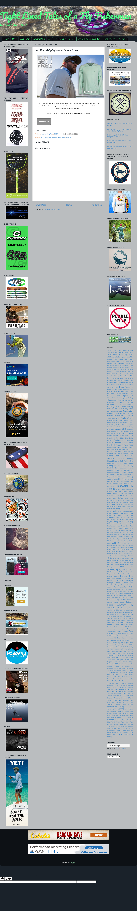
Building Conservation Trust (125, 389)
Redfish (120, 580)
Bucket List (110, 389)
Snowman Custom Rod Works (123, 625)
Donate (121, 431)
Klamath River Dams (126, 524)
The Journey (126, 676)
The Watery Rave (117, 687)
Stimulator (110, 638)
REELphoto (110, 587)
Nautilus (126, 549)
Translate (121, 748)
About (14, 39)
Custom (110, 415)
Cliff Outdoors (128, 404)
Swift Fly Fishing (112, 651)
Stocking (117, 638)
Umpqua (117, 704)
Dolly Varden (115, 431)
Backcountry (129, 363)
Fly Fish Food (125, 470)
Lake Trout (129, 526)
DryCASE (110, 435)
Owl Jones (125, 558)
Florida (120, 468)
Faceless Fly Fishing (122, 445)
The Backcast (125, 666)
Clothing (54, 137)
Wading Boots (123, 713)
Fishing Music (115, 458)
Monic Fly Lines (128, 543)
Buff (116, 389)
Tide (120, 693)
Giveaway (118, 496)
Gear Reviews (39, 39)
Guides (113, 502)
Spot (119, 633)
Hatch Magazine (121, 506)
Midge (131, 541)
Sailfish (123, 600)
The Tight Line (118, 685)
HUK (117, 513)
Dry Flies (129, 433)
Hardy (109, 506)
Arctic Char (129, 361)
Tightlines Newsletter (113, 695)
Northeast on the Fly (113, 554)
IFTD (131, 513)
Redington (129, 580)
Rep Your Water (119, 587)
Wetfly (113, 722)
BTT (132, 387)
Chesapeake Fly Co (125, 402)
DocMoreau (130, 429)
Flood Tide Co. (112, 468)
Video (127, 711)
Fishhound (125, 453)
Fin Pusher (118, 451)
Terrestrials (111, 664)
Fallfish (131, 445)
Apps (121, 359)
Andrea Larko (116, 357)
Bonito (131, 383)
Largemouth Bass (121, 528)
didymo (131, 425)
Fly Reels (117, 477)
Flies (115, 466)
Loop (131, 536)
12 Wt (109, 350)
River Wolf (123, 593)
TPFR (124, 698)
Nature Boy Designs (115, 549)
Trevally (110, 700)
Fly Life (109, 474)
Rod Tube (127, 595)
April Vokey (129, 359)
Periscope (110, 567)
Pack (131, 558)
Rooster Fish (123, 597)
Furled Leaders (126, 489)
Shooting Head (111, 616)
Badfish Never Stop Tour (119, 369)
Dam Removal (112, 420)
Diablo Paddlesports (121, 424)
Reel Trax (130, 585)
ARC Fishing (120, 361)
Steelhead (111, 636)
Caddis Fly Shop (118, 391)
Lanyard (109, 528)
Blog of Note (118, 378)
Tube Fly (125, 702)
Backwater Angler (113, 365)
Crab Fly (130, 413)
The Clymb (129, 668)
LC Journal (116, 530)
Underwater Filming (115, 707)
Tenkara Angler (127, 662)
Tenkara (118, 662)
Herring (117, 509)
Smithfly (122, 622)
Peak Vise (120, 564)
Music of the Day (123, 545)
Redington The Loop (120, 585)
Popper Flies (112, 574)
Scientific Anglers (121, 612)
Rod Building (111, 595)
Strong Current (120, 644)
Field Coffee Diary (127, 449)
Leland (131, 532)
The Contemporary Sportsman (116, 670)
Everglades (125, 442)
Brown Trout (124, 387)
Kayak (131, 519)
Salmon (130, 600)
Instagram (111, 517)
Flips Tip (130, 466)
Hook (120, 511)
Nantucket (129, 547)
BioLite (127, 376)
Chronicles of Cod (114, 404)
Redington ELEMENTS (114, 583)
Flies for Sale (122, 466)
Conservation (127, 411)
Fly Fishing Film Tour (126, 472)
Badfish (122, 367)
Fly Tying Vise (118, 481)
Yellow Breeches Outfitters (120, 732)
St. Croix (130, 633)
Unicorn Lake (129, 707)
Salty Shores (129, 608)
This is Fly (117, 691)
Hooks (131, 511)
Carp (127, 391)
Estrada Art (117, 443)
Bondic (119, 382)
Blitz (131, 376)
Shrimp (109, 618)
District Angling (129, 427)
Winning (130, 726)
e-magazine (119, 438)
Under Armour (127, 704)
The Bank (122, 668)
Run (114, 600)
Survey (127, 649)
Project (125, 574)
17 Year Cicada (116, 350)
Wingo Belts (124, 726)
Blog (109, 378)
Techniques (119, 660)
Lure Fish (110, 538)
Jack (124, 517)
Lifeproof (110, 534)
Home (6, 39)
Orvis (109, 558)
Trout (115, 700)
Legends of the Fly (120, 532)
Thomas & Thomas (127, 691)
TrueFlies (118, 702)
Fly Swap (115, 479)
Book (109, 385)
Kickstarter (111, 524)
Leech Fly (124, 530)
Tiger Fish (130, 693)
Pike (111, 572)
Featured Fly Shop (116, 449)
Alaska (131, 352)
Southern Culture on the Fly (117, 627)
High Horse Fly (124, 508)
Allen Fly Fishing (45, 137)
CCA (131, 396)
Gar (120, 491)
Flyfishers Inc (128, 481)
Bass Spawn (111, 374)
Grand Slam (129, 498)
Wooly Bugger (112, 728)
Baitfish (130, 369)
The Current (129, 670)
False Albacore (122, 447)
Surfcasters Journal (113, 649)
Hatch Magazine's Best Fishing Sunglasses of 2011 (117, 136)
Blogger (72, 862)
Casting (125, 393)
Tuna (131, 702)
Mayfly (115, 541)
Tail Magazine (112, 655)
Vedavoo (121, 711)
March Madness (128, 539)
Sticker (131, 636)
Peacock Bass (112, 564)
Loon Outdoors (124, 536)
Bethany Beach (119, 376)
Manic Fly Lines (117, 538)
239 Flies (124, 350)
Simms (124, 618)
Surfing (121, 649)
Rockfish (130, 593)
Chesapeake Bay (114, 400)
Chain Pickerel (112, 398)
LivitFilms (110, 536)
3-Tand (130, 350)
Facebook (111, 445)
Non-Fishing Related (114, 552)
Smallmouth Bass (113, 622)
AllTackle (130, 355)
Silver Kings (117, 618)
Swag (131, 649)
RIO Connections (115, 589)
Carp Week (25, 39)
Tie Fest (124, 693)
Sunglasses (111, 647)
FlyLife (109, 483)
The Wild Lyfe (112, 689)
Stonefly (124, 638)
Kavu (126, 519)
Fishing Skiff (118, 461)
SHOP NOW (44, 121)
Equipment (118, 440)
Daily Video (127, 418)
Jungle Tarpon (120, 519)
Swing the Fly (122, 651)
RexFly (131, 587)
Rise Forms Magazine (127, 589)
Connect (122, 39)
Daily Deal (61, 137)
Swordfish (130, 651)
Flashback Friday (121, 463)
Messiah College (123, 541)
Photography (114, 569)
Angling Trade (112, 359)
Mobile (109, 543)
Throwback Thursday (113, 693)
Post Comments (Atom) (52, 209)
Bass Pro (130, 372)
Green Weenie (118, 500)
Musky (131, 545)
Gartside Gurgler (127, 491)
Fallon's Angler (111, 447)
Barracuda (123, 372)
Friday (118, 489)
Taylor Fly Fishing (127, 657)
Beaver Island (128, 374)
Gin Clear (124, 493)
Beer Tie (110, 376)
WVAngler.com (111, 730)
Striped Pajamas (118, 642)
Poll (120, 572)
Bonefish (124, 383)
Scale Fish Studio (124, 610)
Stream (131, 638)
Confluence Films (116, 411)
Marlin (109, 541)
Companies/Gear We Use (88, 39)
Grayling (110, 500)
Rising (120, 591)
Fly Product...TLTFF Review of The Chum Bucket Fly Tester (119, 130)
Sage (118, 600)
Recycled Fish (128, 578)
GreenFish (126, 500)
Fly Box (117, 470)
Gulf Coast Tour (120, 502)
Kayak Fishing (112, 522)
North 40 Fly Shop (127, 551)
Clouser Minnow (120, 407)
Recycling (110, 580)
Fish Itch (113, 453)
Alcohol (109, 355)
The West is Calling (127, 687)
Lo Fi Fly (116, 536)
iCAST (127, 513)
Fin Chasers (111, 451)
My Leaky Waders (120, 547)
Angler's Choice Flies (126, 357)
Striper (126, 642)
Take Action (120, 655)
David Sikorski (129, 420)
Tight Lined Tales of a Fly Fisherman (66, 15)
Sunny (118, 647)
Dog (108, 431)
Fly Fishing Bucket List (65, 39)
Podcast (116, 572)
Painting (110, 560)
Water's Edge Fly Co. (114, 715)
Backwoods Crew (126, 365)
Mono (109, 545)
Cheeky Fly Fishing (126, 398)
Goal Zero (126, 496)
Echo (126, 438)
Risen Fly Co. (112, 591)
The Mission (121, 679)
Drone (123, 433)
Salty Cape (120, 608)
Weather (130, 717)
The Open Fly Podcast (119, 681)
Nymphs (130, 556)
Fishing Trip (128, 461)
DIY (49, 39)
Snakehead (129, 622)
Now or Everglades (125, 553)
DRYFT (115, 436)
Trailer (130, 698)
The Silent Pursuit (118, 683)
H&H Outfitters (117, 504)
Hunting (122, 513)
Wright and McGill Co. (125, 728)
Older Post (97, 205)
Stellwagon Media (122, 636)
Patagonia (129, 560)
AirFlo (126, 352)
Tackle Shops (111, 653)
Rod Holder (120, 595)
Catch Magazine (123, 396)
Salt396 (122, 602)
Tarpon (118, 657)
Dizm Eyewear (116, 429)
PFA (132, 567)
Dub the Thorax (124, 436)
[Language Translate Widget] (118, 745)
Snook (109, 625)
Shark (131, 614)
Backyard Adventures (113, 367)
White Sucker (118, 724)
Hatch (114, 506)
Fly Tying (122, 479)
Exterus (68, 137)
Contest (110, 413)
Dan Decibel (121, 420)
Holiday (115, 511)
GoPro (120, 498)
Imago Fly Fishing (114, 515)
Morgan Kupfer (47, 134)
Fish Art (124, 451)
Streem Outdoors (121, 640)
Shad (127, 614)
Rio (108, 589)
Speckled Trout (123, 631)
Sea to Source (115, 614)
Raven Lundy (111, 578)
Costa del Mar (120, 413)
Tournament (118, 698)
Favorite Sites (109, 39)
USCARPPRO (119, 709)
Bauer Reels (119, 374)
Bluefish (114, 383)
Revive (126, 587)
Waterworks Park (127, 715)
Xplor (118, 730)
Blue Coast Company (120, 380)
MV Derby (110, 547)
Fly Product (123, 474)
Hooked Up (125, 511)
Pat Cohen (122, 560)
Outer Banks (117, 558)
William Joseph (115, 726)
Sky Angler (121, 620)
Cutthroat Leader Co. (119, 415)
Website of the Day (122, 720)
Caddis (109, 391)
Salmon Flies (112, 602)
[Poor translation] (8, 878)
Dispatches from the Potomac (115, 427)
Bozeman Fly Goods (117, 385)
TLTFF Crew (124, 695)
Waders (115, 713)
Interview (119, 517)
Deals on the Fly (121, 422)
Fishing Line (129, 456)
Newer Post (40, 205)
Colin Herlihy (123, 409)
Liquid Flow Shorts (127, 534)
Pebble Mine (129, 564)
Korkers (123, 526)
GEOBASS (116, 493)
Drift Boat (117, 433)
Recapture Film (120, 578)
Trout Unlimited (123, 700)
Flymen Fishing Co (123, 483)
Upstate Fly (110, 709)
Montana (114, 545)
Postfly (120, 574)
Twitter (110, 704)
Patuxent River (128, 562)
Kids (117, 524)
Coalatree (115, 409)
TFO (116, 664)
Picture (124, 570)
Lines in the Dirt (117, 534)
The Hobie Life (118, 677)
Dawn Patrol (111, 422)
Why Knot (127, 724)
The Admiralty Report (124, 664)
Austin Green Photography (116, 363)
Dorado (126, 431)
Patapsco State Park (114, 562)
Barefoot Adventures (113, 371)
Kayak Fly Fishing (126, 522)
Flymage (115, 483)
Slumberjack (129, 620)
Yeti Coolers (117, 734)
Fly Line (115, 474)
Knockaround (111, 526)
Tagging (130, 653)
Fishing (131, 453)
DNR (124, 429)
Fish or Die (119, 453)
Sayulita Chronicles (113, 610)
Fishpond (110, 463)
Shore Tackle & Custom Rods (124, 616)
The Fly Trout (117, 674)
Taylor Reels (111, 659)
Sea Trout (122, 614)
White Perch (120, 722)
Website (110, 720)
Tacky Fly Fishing (122, 653)
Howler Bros (111, 513)
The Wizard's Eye (123, 689)
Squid (124, 633)
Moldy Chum (117, 543)
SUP (122, 647)
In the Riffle (128, 515)
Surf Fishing (129, 647)
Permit (121, 567)
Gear (109, 493)
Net (132, 549)
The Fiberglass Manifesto (117, 672)
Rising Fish (126, 591)
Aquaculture (111, 361)
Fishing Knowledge (115, 456)
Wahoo (131, 713)
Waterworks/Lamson (114, 717)
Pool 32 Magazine (127, 572)
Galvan (115, 491)
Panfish (115, 560)
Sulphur (131, 644)
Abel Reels (119, 352)
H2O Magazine (128, 504)
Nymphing (122, 556)
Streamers (111, 640)
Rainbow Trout (126, 576)
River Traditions (115, 593)
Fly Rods (126, 477)
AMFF (109, 357)
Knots (118, 526)
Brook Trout (114, 387)
